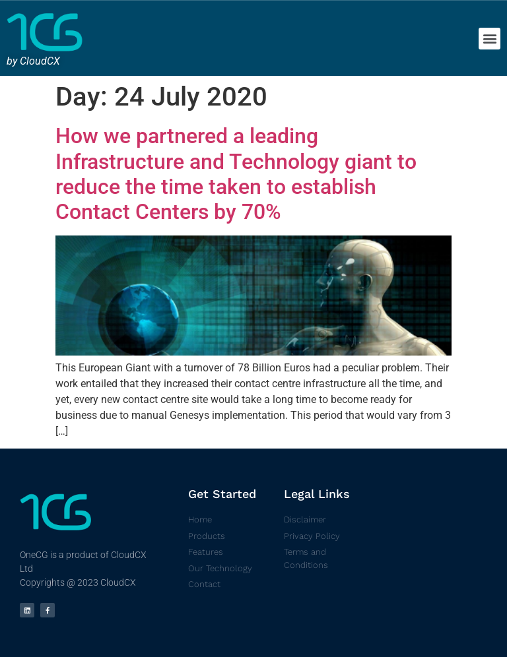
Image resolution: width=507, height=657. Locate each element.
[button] (489, 38)
